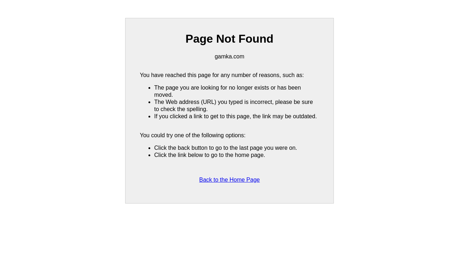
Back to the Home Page (229, 180)
